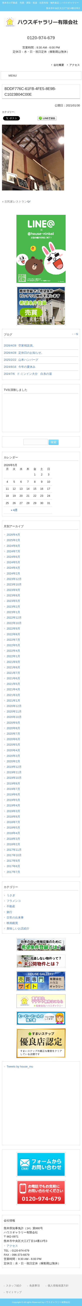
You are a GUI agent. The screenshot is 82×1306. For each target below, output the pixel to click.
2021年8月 (13, 667)
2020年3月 (13, 755)
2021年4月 (13, 689)
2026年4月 (13, 534)
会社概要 (59, 65)
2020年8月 (13, 728)
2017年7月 (13, 872)
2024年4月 (13, 567)
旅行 (9, 912)
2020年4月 (13, 750)
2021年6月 (13, 678)
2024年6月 (13, 556)
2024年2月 (13, 573)
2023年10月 (14, 584)
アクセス (74, 65)
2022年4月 (13, 650)
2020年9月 (13, 722)
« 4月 (14, 510)
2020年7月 (13, 733)
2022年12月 (14, 617)
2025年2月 (13, 540)
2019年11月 (14, 772)
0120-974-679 (41, 37)
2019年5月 (13, 800)
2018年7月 (13, 822)
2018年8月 (13, 816)
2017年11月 (14, 849)
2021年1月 (13, 700)
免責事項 (34, 1285)
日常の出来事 (15, 917)
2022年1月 (13, 656)
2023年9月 (13, 590)
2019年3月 (13, 811)
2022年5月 (13, 645)
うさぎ (11, 895)
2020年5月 (13, 744)
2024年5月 (13, 562)
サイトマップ (14, 1292)
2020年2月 (13, 761)
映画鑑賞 (12, 923)
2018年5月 (13, 827)
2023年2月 (13, 606)
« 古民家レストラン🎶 (16, 201)
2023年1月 (13, 612)
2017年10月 (14, 855)
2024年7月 (13, 551)
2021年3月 (13, 695)
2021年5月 (13, 683)
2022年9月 (13, 628)
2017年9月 (13, 860)
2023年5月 (13, 601)
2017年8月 (13, 866)
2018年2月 (13, 844)
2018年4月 (13, 833)
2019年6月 (13, 794)
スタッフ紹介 (14, 1285)
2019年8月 (13, 783)
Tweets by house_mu (20, 1066)
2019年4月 (13, 805)
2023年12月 (14, 579)
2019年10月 (14, 777)
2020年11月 (14, 711)
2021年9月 (13, 662)
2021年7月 (13, 673)
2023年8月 (13, 595)
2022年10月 (14, 623)
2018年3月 (13, 838)
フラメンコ (14, 900)
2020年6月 (13, 739)
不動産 (11, 906)
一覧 (76, 334)
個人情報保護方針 (58, 1285)
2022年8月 (13, 634)
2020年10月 (14, 717)
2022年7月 (13, 639)
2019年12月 (14, 766)
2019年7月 (13, 789)
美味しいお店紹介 (18, 928)
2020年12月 (14, 706)
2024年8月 (13, 545)
